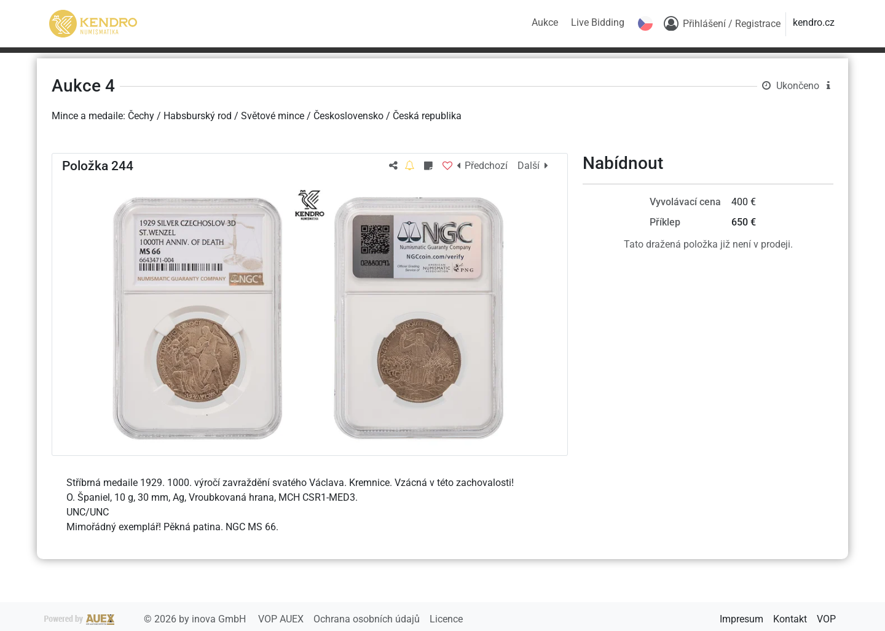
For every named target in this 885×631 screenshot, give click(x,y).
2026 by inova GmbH (146, 619)
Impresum (741, 619)
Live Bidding (597, 22)
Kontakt (790, 619)
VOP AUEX (282, 619)
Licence (446, 619)
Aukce (545, 22)
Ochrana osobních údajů (367, 619)
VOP (826, 619)
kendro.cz (814, 22)
